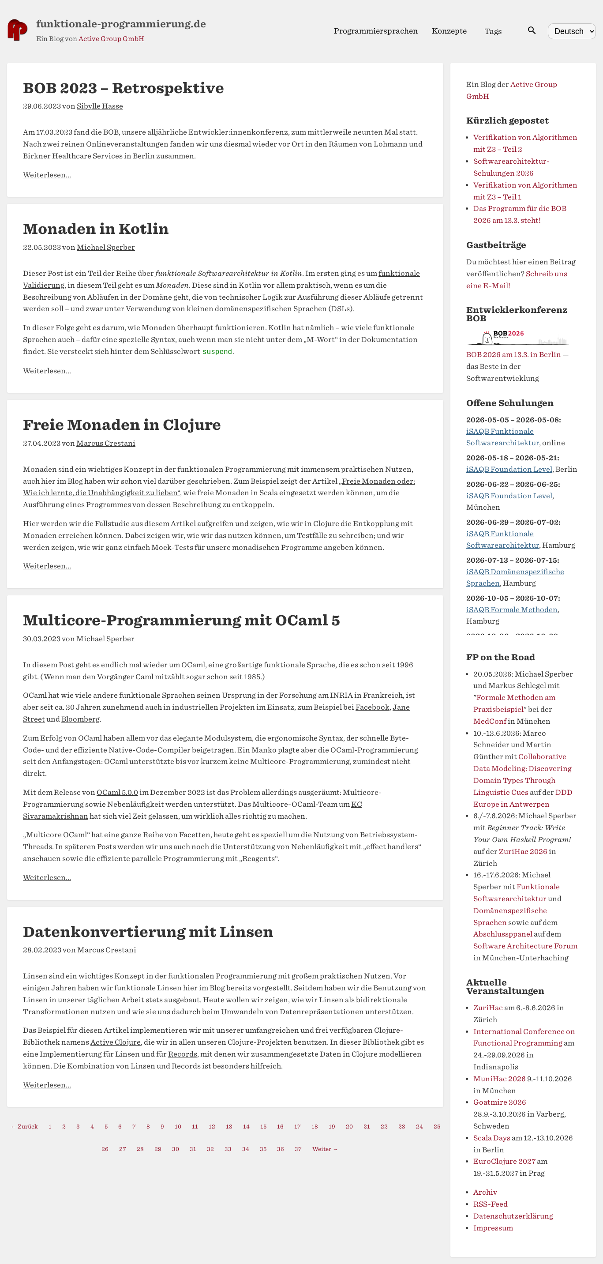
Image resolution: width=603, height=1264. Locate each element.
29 (157, 1149)
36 (280, 1149)
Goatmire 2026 (499, 1102)
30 (175, 1149)
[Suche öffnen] (532, 31)
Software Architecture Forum (525, 946)
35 (263, 1149)
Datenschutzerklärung (513, 1216)
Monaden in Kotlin (96, 228)
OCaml (193, 665)
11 (195, 1126)
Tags (493, 31)
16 (280, 1126)
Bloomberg (80, 719)
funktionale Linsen (148, 988)
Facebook (373, 707)
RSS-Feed (490, 1204)
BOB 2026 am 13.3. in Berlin (513, 354)
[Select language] (572, 31)
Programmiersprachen (376, 30)
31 (193, 1149)
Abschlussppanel (502, 934)
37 (298, 1149)
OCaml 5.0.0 (117, 792)
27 (122, 1149)
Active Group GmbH (111, 39)
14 (246, 1126)
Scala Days (491, 1138)
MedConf (489, 721)
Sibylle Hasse (100, 106)
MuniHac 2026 (499, 1079)
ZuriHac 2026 (523, 851)
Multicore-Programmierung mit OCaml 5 (181, 620)
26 (105, 1149)
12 (212, 1126)
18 (314, 1126)
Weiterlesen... (47, 175)
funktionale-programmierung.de (121, 24)
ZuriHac (488, 1008)
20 (349, 1126)
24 (419, 1126)
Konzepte (449, 30)
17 (297, 1126)
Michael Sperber (106, 247)
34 (245, 1149)
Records (182, 1054)
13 (229, 1126)
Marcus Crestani (105, 443)
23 (401, 1126)
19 (332, 1126)
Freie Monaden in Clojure (122, 424)
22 (384, 1126)
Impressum (493, 1228)
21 (366, 1126)
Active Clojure (115, 1042)
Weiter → (325, 1149)
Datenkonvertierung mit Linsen (148, 931)
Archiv (485, 1192)
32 (210, 1149)
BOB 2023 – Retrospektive (123, 88)
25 (437, 1126)
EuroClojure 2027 (504, 1161)
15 (263, 1126)
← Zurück (24, 1126)
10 (178, 1126)
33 (228, 1149)
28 (140, 1149)
